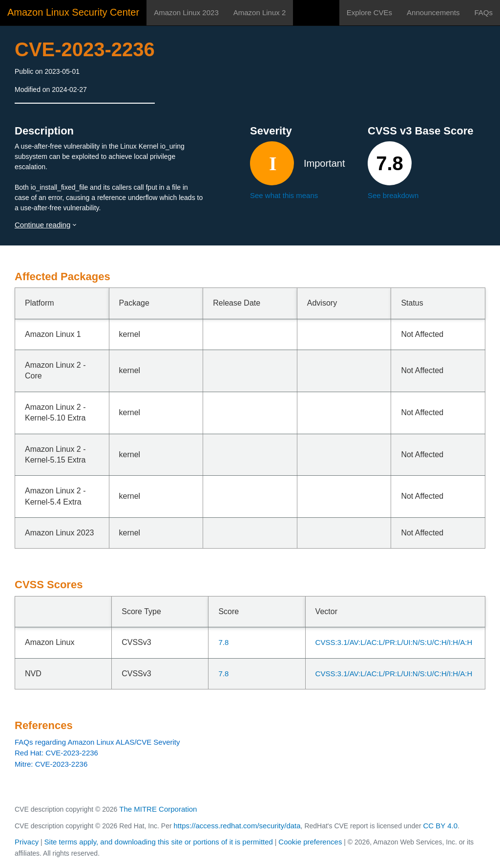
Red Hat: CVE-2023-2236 (56, 753)
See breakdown (393, 195)
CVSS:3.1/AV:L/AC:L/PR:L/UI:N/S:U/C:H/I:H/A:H (394, 642)
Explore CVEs (369, 12)
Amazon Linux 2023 (186, 12)
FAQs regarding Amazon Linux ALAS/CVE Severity (97, 742)
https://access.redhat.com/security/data (236, 825)
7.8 (223, 642)
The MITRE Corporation (158, 809)
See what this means (284, 195)
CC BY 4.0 (440, 825)
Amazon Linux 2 (259, 12)
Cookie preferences (310, 842)
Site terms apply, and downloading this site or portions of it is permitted (158, 842)
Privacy (27, 842)
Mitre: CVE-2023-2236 (51, 764)
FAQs (483, 12)
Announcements (433, 12)
